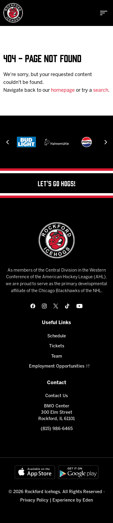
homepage (63, 90)
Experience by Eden (72, 500)
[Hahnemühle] (57, 142)
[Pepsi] (86, 142)
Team (56, 357)
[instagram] (44, 306)
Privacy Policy (34, 500)
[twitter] (55, 306)
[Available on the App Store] (35, 472)
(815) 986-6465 (57, 429)
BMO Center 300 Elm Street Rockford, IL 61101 (56, 412)
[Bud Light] (26, 142)
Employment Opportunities (56, 366)
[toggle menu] (103, 13)
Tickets (56, 346)
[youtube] (79, 306)
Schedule (56, 336)
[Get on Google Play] (78, 472)
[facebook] (32, 306)
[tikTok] (67, 306)
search (100, 90)
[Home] (13, 13)
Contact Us (56, 396)
